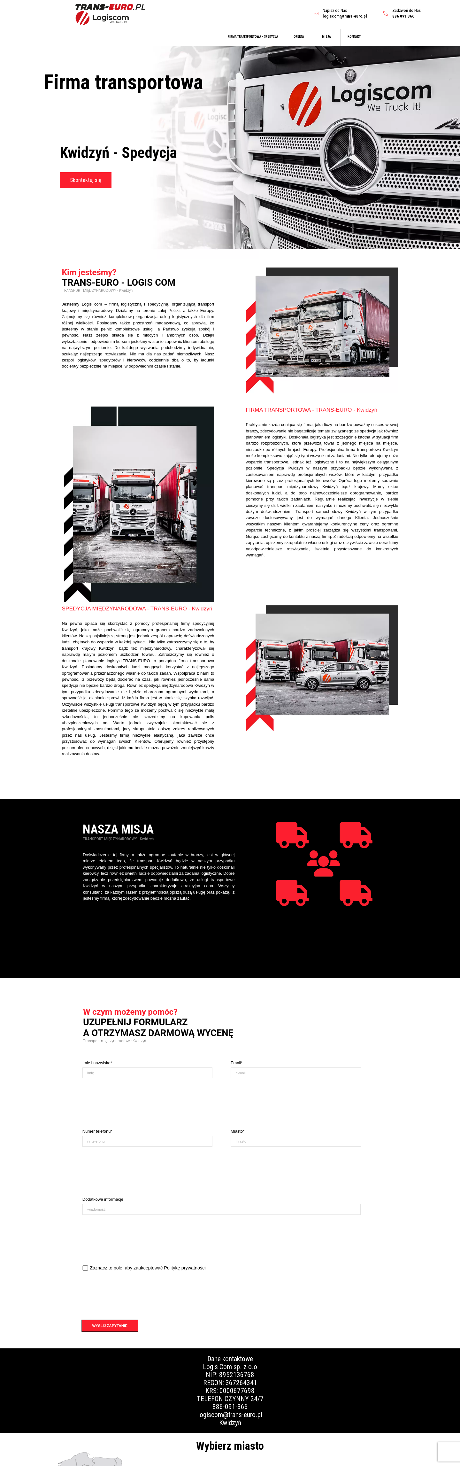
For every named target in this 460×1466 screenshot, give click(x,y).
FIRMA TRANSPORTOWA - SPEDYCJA (253, 36)
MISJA (326, 36)
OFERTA (299, 36)
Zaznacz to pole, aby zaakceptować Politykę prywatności (147, 1267)
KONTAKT (354, 36)
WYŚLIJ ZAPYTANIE (109, 1326)
